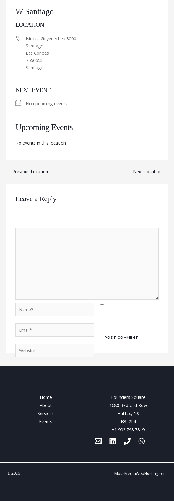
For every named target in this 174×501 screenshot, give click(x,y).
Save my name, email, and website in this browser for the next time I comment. (129, 315)
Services (46, 413)
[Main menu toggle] (161, 10)
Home (46, 397)
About (46, 405)
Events (45, 421)
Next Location (150, 171)
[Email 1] (98, 441)
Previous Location (27, 171)
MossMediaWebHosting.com (140, 473)
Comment (27, 223)
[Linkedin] (112, 441)
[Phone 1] (127, 441)
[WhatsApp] (141, 441)
